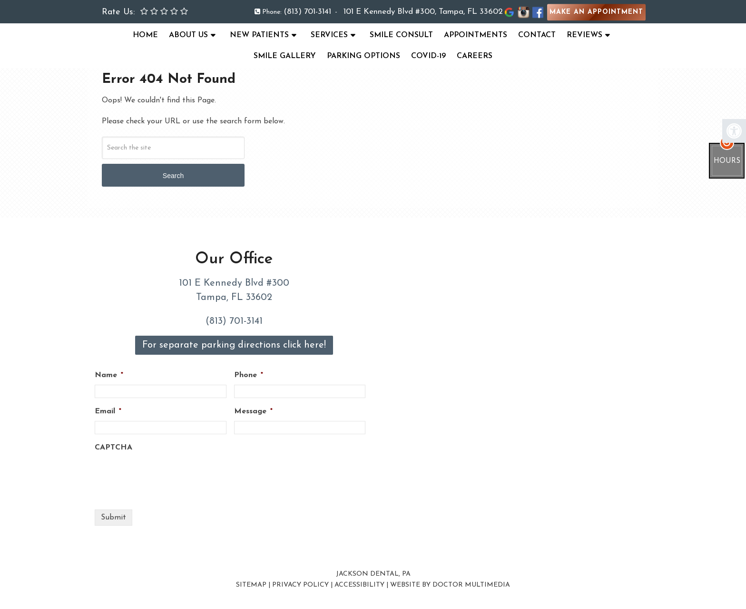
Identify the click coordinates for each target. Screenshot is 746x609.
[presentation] (167, 475)
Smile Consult (401, 35)
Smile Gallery (285, 56)
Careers (474, 56)
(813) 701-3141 (307, 12)
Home (145, 35)
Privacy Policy (300, 585)
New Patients (259, 35)
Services (329, 35)
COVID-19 (428, 56)
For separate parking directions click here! (234, 345)
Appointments (475, 35)
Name (109, 375)
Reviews (584, 35)
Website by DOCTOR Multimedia (450, 585)
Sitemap (251, 585)
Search (173, 176)
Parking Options (363, 56)
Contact (537, 35)
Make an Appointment (596, 12)
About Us (188, 35)
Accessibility (359, 585)
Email (108, 411)
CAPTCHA (113, 447)
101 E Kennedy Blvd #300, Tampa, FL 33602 (423, 12)
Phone (248, 375)
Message (253, 411)
